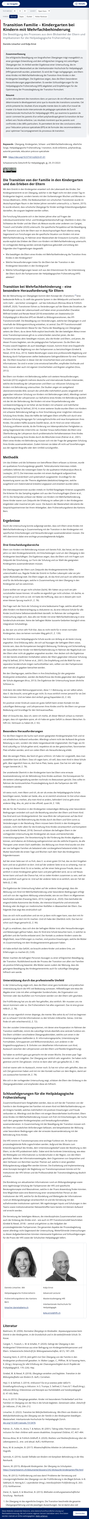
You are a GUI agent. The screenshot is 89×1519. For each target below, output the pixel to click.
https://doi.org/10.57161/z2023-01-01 (27, 157)
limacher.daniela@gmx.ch (16, 1307)
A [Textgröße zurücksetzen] (20, 11)
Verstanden (80, 1513)
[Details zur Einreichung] (80, 4)
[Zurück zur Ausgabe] (11, 4)
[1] (76, 294)
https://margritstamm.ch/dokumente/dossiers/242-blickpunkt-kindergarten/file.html (43, 1469)
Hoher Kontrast (41, 16)
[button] (22, 1262)
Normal (13, 16)
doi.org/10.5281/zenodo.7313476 (19, 1422)
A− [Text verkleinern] (15, 11)
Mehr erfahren (42, 1516)
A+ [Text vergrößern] (25, 11)
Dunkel (29, 16)
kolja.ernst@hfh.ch (52, 1313)
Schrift (33, 11)
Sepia (21, 16)
